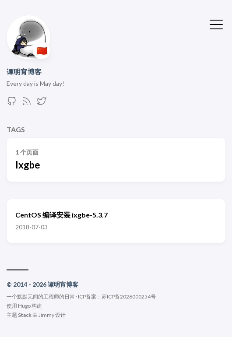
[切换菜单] (216, 23)
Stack (25, 315)
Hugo (24, 305)
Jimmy (46, 315)
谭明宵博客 (24, 71)
